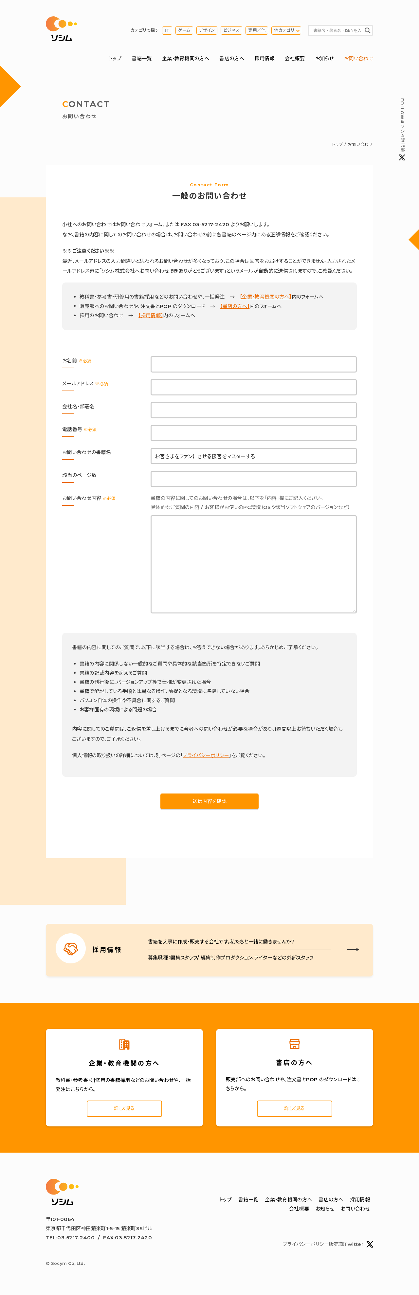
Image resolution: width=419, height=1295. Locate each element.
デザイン (207, 30)
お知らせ (324, 60)
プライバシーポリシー (206, 757)
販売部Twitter (351, 1247)
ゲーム (184, 30)
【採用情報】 (150, 317)
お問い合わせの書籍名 (86, 453)
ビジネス (231, 30)
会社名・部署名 (78, 408)
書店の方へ (231, 60)
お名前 (76, 362)
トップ (115, 60)
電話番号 (79, 431)
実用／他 (256, 30)
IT (167, 30)
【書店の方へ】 (234, 307)
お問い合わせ (358, 60)
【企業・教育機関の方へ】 (266, 298)
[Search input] (337, 31)
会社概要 (295, 60)
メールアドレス (85, 385)
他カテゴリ (284, 30)
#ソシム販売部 (402, 129)
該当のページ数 (79, 476)
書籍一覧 (142, 60)
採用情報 (264, 60)
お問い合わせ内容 (89, 499)
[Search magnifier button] (367, 31)
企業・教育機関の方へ (185, 60)
